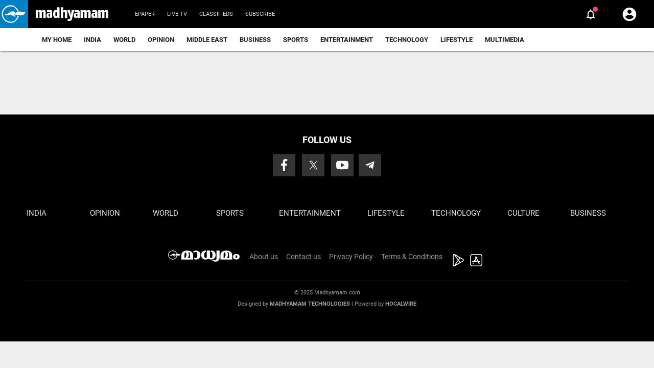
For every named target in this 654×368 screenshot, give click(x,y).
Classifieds (216, 14)
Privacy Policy (351, 256)
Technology (406, 39)
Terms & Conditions (411, 256)
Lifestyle (456, 39)
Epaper (145, 14)
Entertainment (346, 39)
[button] (14, 14)
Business (255, 39)
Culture (523, 213)
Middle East (206, 39)
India (92, 39)
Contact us (303, 256)
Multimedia (504, 39)
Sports (295, 39)
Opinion (161, 39)
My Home (57, 39)
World (124, 39)
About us (263, 256)
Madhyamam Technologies (310, 304)
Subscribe (260, 14)
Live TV (177, 14)
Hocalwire (400, 304)
